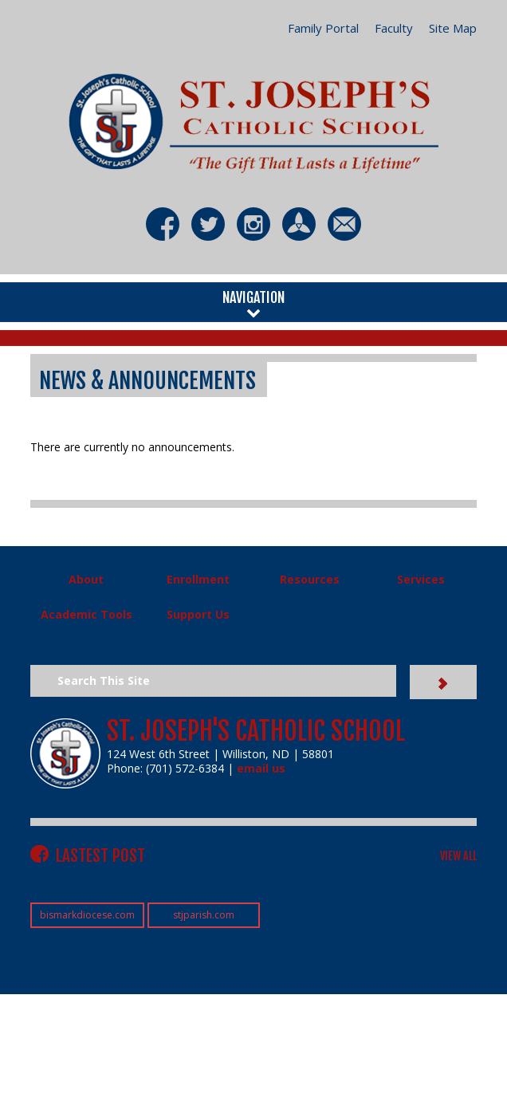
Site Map (453, 28)
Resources (310, 579)
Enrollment (198, 579)
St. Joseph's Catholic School (256, 731)
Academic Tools (86, 614)
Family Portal (323, 28)
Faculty (394, 28)
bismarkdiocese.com (87, 915)
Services (421, 579)
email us (261, 768)
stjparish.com (203, 915)
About (86, 579)
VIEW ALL (458, 856)
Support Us (198, 614)
